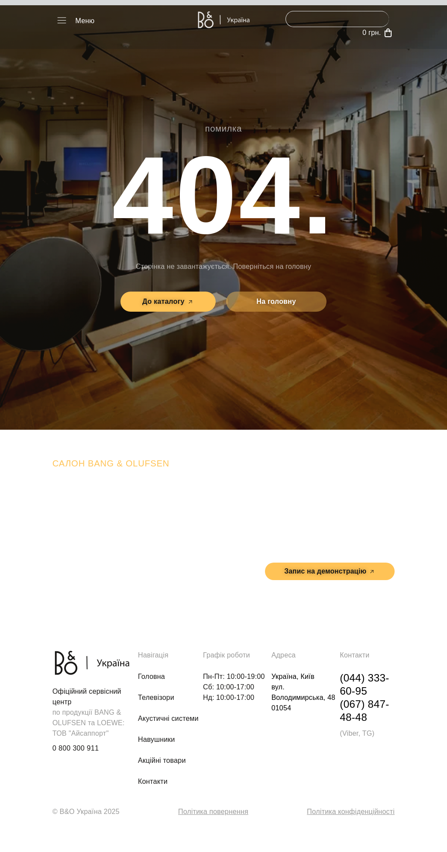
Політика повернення (213, 811)
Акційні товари (162, 760)
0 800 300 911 (75, 748)
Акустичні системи (168, 718)
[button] (61, 21)
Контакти (153, 781)
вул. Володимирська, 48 (334, 538)
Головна (151, 676)
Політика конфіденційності (351, 811)
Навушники (156, 739)
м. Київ (357, 518)
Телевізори (156, 697)
